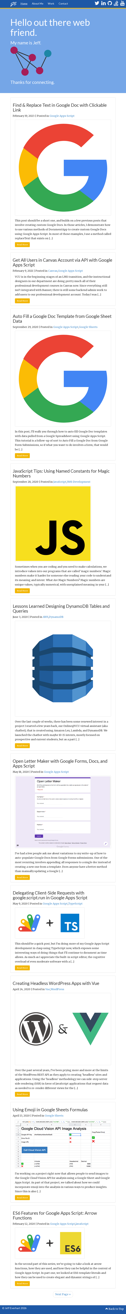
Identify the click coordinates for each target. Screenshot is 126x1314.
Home (23, 3)
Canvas (52, 270)
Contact (63, 3)
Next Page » (63, 1294)
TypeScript (75, 903)
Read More (22, 244)
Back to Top (114, 1309)
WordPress (57, 989)
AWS (45, 617)
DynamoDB (56, 617)
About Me (37, 3)
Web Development (78, 481)
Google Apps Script (62, 116)
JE (13, 3)
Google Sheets (88, 327)
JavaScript (59, 481)
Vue (47, 989)
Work (51, 3)
